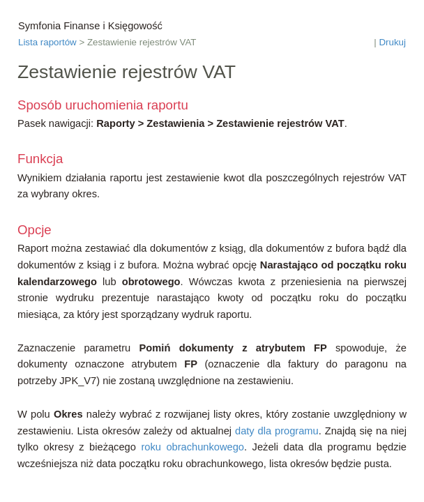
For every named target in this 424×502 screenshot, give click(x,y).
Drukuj (392, 42)
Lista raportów (47, 42)
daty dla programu (277, 430)
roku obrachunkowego (192, 446)
